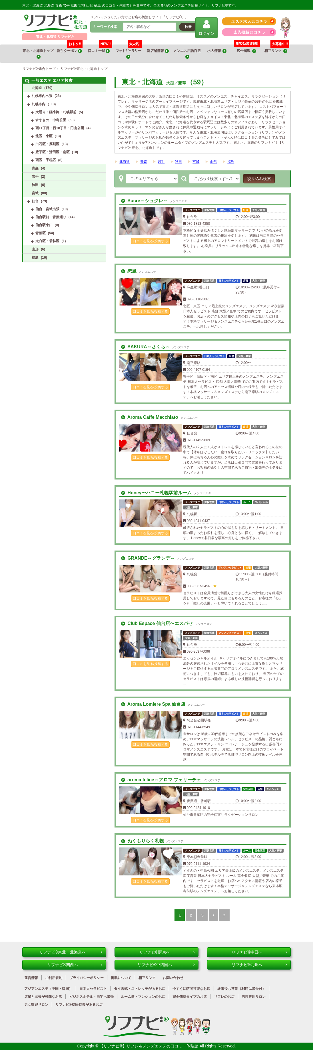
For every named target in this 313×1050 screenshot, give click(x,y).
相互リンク (276, 48)
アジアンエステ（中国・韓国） (48, 989)
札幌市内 (38, 104)
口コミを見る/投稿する (150, 241)
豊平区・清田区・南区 (52, 152)
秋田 (178, 162)
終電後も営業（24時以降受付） (241, 989)
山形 (213, 162)
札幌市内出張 (42, 96)
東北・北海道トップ (38, 54)
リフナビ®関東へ (167, 952)
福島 (230, 162)
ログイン (206, 27)
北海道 (124, 162)
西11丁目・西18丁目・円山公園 (59, 128)
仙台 (35, 201)
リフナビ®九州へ (259, 964)
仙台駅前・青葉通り (50, 217)
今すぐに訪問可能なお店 (191, 989)
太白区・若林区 (47, 241)
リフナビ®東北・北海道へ (71, 952)
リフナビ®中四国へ (166, 964)
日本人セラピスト (93, 989)
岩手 (161, 162)
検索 (188, 27)
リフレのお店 (224, 997)
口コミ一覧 (100, 48)
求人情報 (217, 51)
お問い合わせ (173, 978)
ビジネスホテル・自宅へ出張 (91, 997)
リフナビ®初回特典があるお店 (79, 1005)
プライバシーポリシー (86, 978)
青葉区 (40, 233)
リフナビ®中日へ (259, 952)
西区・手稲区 (45, 160)
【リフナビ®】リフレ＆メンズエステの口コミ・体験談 (149, 1046)
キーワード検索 (105, 27)
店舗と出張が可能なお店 (43, 997)
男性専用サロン (254, 997)
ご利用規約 (53, 978)
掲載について (121, 978)
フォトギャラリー (129, 51)
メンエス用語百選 (187, 54)
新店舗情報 (157, 51)
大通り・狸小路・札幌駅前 (56, 112)
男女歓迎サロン (36, 1005)
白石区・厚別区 (47, 144)
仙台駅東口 (44, 225)
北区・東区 (44, 136)
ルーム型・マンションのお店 (143, 997)
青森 (143, 162)
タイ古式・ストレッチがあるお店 (139, 989)
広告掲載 (246, 51)
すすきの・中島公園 (50, 120)
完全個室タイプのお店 (189, 997)
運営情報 (31, 978)
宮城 (195, 162)
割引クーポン (70, 48)
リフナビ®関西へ (75, 964)
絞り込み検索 (259, 178)
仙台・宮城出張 (47, 209)
